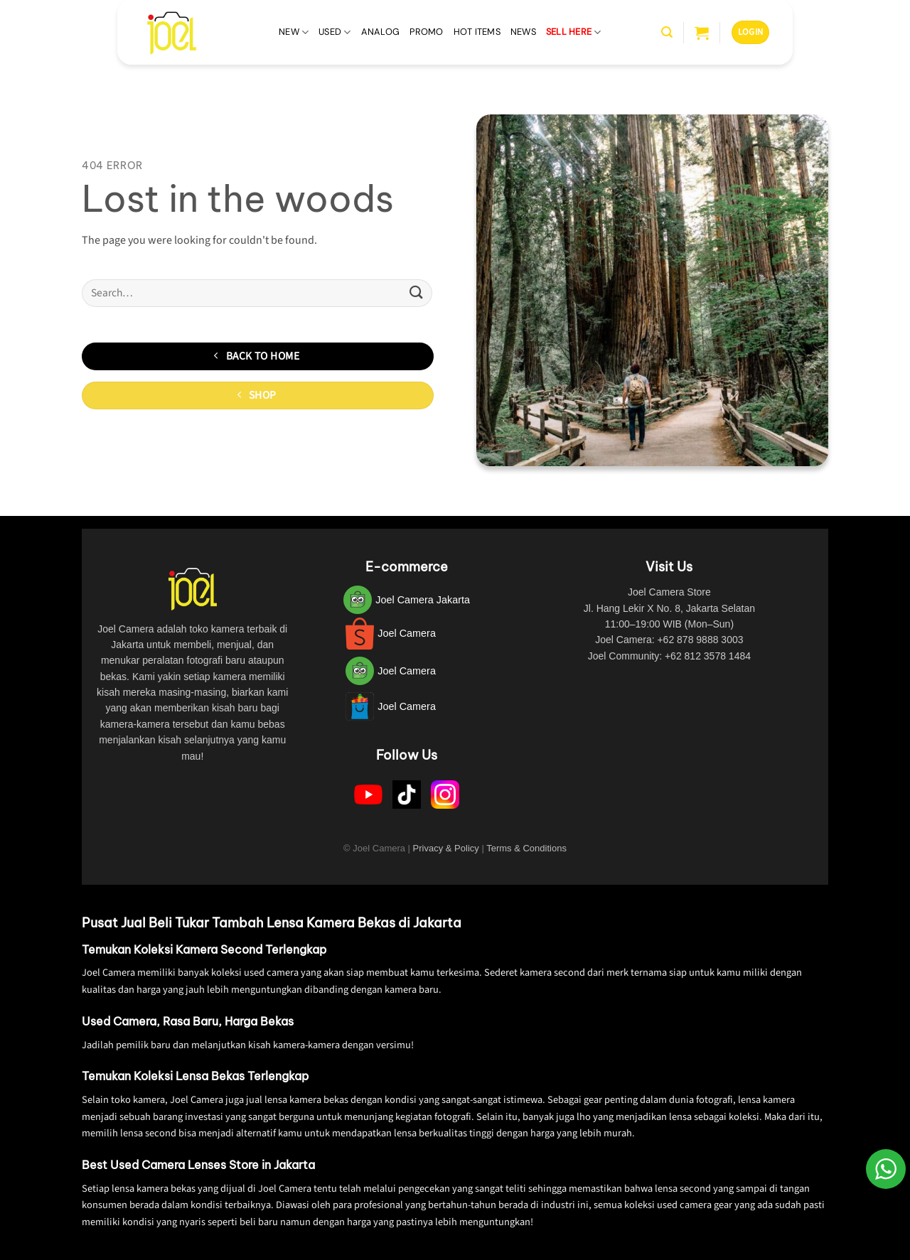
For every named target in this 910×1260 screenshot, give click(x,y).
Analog (380, 32)
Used (334, 32)
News (523, 32)
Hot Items (477, 32)
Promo (426, 32)
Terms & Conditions (526, 848)
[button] (667, 32)
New (294, 32)
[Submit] (416, 293)
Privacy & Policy (446, 848)
